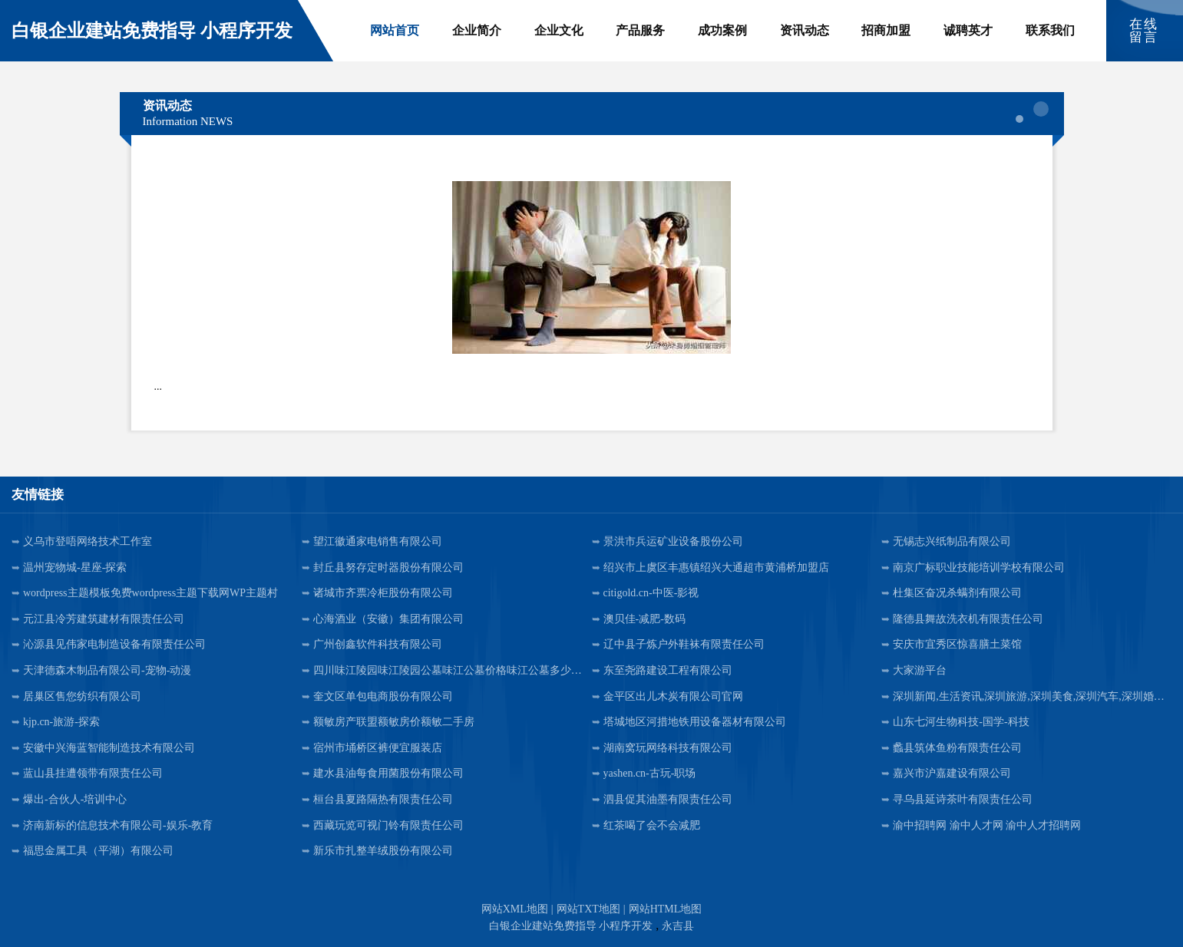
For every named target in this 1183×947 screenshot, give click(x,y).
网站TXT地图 (588, 909)
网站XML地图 (514, 909)
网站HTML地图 (665, 909)
